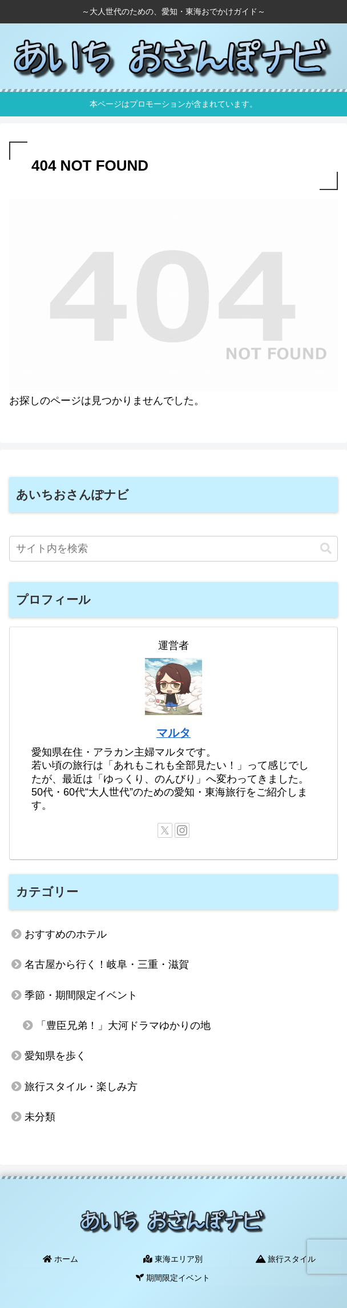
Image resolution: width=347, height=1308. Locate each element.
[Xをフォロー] (165, 830)
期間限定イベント (173, 1274)
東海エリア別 (173, 1258)
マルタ (173, 732)
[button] (326, 548)
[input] (173, 549)
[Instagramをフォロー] (182, 830)
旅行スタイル (286, 1258)
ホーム (61, 1258)
